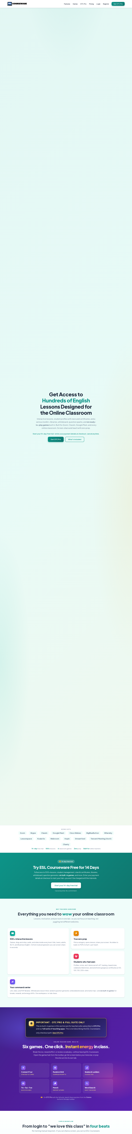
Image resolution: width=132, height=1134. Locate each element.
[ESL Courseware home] (17, 4)
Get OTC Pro (118, 4)
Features (67, 4)
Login (98, 4)
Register (106, 4)
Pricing (91, 4)
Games (75, 4)
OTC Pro (83, 4)
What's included (74, 439)
